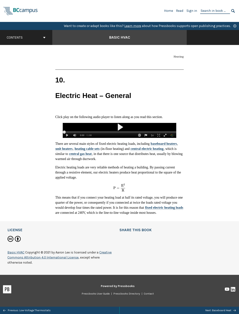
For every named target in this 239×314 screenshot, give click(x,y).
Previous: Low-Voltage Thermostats (27, 310)
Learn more (132, 26)
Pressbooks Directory (126, 293)
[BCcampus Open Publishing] (20, 10)
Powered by (118, 286)
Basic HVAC (15, 252)
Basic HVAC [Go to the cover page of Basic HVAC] (119, 37)
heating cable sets (87, 149)
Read (179, 11)
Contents (26, 37)
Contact (149, 293)
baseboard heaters (164, 144)
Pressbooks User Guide (96, 293)
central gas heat (80, 154)
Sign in (191, 11)
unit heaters (64, 149)
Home (168, 11)
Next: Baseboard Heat (220, 310)
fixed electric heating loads (164, 207)
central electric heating (147, 149)
